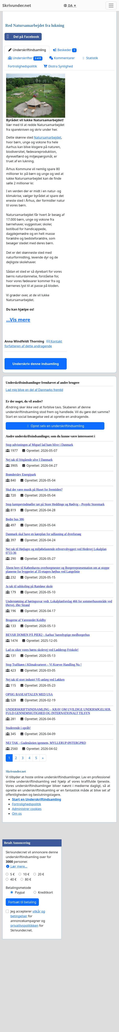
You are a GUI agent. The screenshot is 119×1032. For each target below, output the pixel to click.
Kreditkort (45, 997)
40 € (13, 984)
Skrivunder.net (16, 5)
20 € (41, 979)
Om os (17, 869)
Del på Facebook (22, 91)
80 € (28, 984)
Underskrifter (25, 113)
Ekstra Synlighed (58, 121)
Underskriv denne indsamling (35, 419)
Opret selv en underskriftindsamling (55, 481)
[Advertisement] (59, 45)
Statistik (90, 113)
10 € (26, 979)
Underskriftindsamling (27, 105)
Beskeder (65, 105)
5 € (12, 979)
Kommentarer (62, 113)
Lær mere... (16, 971)
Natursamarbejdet (47, 192)
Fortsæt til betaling (22, 1006)
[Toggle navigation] (111, 5)
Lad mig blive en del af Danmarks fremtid (34, 445)
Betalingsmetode (18, 992)
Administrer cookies (26, 864)
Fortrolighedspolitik (22, 121)
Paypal (20, 997)
